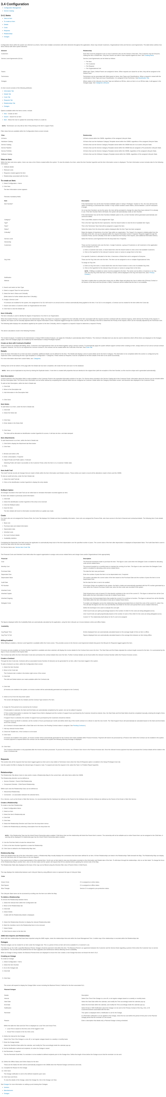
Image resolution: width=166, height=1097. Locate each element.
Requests (7, 30)
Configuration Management (12, 8)
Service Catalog (9, 11)
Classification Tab (143, 78)
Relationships (8, 33)
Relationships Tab (9, 103)
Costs (6, 27)
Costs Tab (7, 97)
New (5, 113)
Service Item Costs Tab (22, 547)
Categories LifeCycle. (102, 83)
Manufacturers (8, 1090)
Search (6, 117)
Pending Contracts (79, 725)
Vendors (6, 1087)
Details (6, 24)
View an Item (8, 18)
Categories (37, 358)
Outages (6, 37)
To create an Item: (9, 21)
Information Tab (9, 91)
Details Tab (7, 94)
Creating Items (149, 55)
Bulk (5, 120)
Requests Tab (8, 100)
